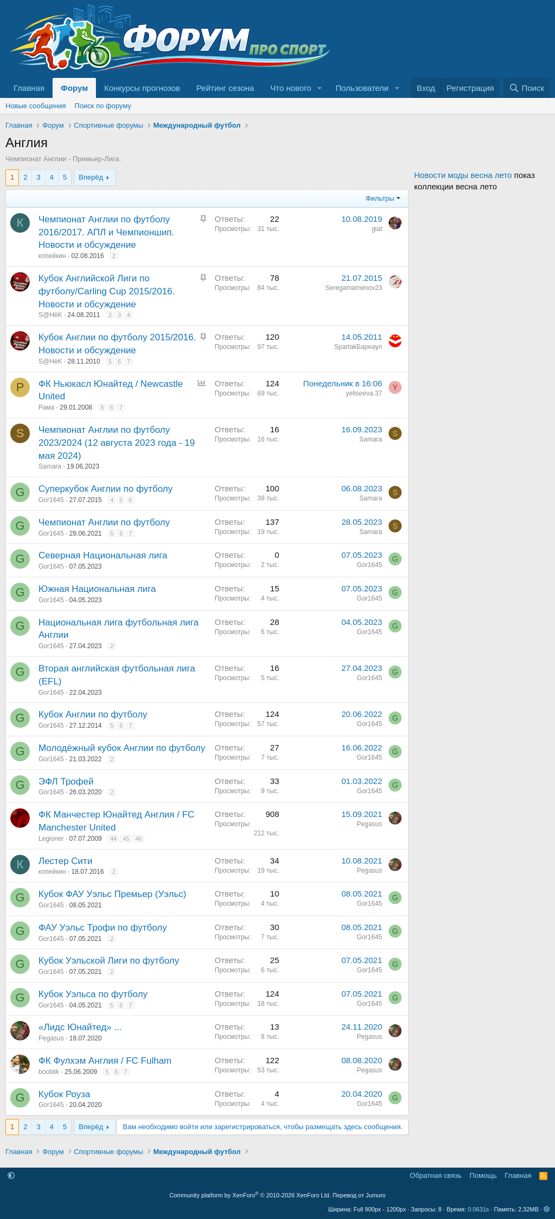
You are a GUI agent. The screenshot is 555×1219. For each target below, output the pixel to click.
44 (113, 838)
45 (125, 838)
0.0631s (478, 1209)
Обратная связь (436, 1175)
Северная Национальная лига (102, 555)
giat (377, 229)
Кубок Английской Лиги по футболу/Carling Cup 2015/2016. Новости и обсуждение (106, 291)
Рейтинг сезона (225, 88)
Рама (46, 407)
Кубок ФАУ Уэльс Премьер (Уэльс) (112, 894)
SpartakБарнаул (358, 347)
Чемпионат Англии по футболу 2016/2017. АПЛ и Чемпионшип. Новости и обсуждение (106, 232)
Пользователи (362, 88)
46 (138, 838)
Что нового (290, 88)
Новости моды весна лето (463, 175)
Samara (49, 466)
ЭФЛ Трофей (66, 781)
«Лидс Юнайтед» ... (80, 1027)
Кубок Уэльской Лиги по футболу (108, 961)
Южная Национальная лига (97, 589)
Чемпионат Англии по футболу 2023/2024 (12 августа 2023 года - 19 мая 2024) (116, 443)
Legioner (51, 838)
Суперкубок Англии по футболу (105, 489)
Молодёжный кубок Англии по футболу (121, 748)
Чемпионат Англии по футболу (104, 522)
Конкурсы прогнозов (142, 88)
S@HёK (50, 315)
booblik (48, 1072)
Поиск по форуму (103, 106)
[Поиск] (527, 88)
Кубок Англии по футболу (92, 714)
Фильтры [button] (379, 198)
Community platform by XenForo (250, 1195)
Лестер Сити (65, 861)
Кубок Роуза (64, 1094)
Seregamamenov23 (353, 288)
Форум (74, 88)
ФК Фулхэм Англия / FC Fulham (105, 1061)
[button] (319, 88)
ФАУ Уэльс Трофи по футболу (102, 928)
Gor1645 (51, 500)
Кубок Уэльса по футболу (92, 994)
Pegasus (369, 824)
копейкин (52, 256)
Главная (29, 88)
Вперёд (91, 177)
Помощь (482, 1175)
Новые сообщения (35, 106)
